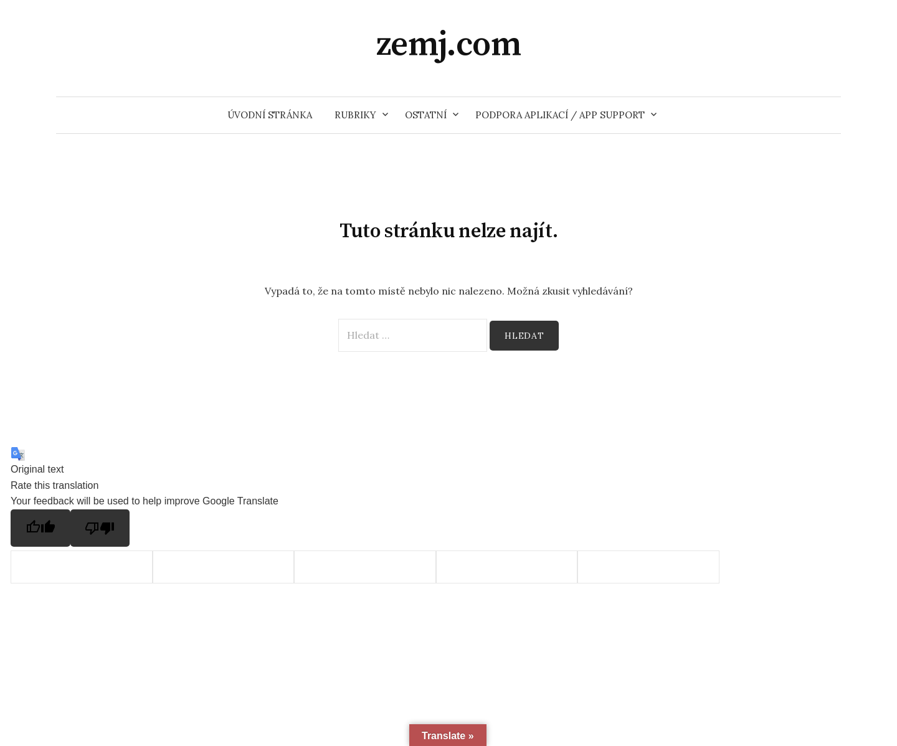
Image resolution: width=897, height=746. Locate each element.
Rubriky (355, 115)
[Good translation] (40, 528)
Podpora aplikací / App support (560, 115)
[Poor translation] (100, 528)
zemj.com (448, 45)
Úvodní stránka (269, 115)
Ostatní (426, 115)
